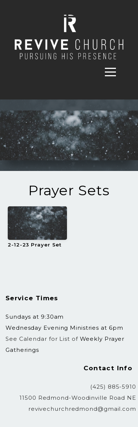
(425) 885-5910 (113, 386)
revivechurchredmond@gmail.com (82, 408)
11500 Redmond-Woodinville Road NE (78, 397)
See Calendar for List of (43, 338)
